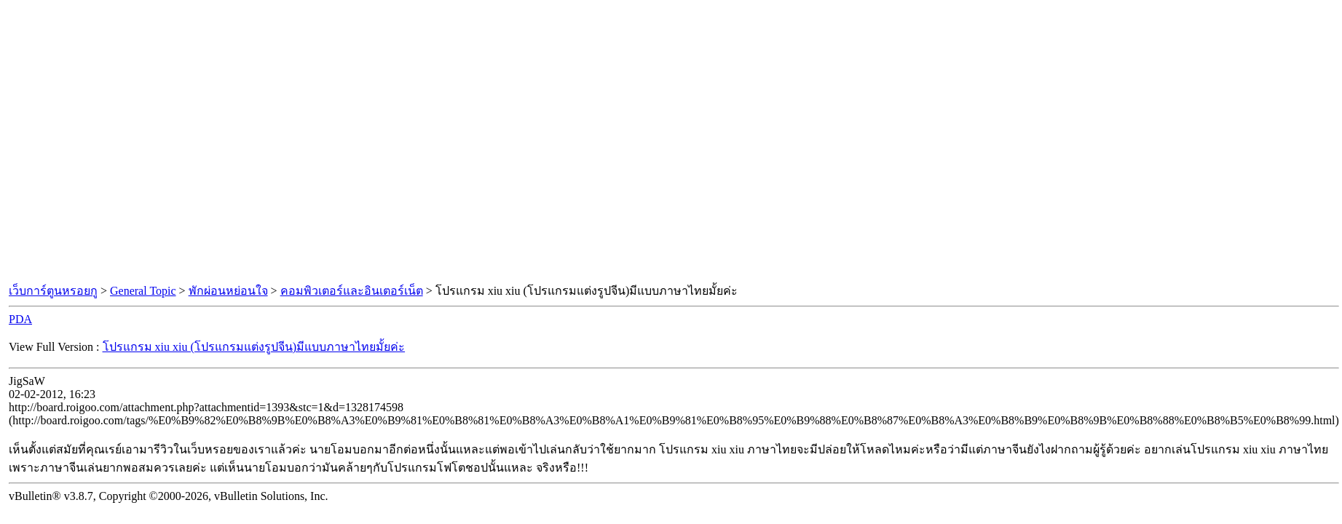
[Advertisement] (136, 142)
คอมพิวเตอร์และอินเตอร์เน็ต (351, 291)
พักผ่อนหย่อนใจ (228, 291)
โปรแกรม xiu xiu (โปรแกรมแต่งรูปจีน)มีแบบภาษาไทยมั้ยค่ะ (254, 347)
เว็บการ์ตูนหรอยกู (53, 291)
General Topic (143, 291)
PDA (20, 319)
